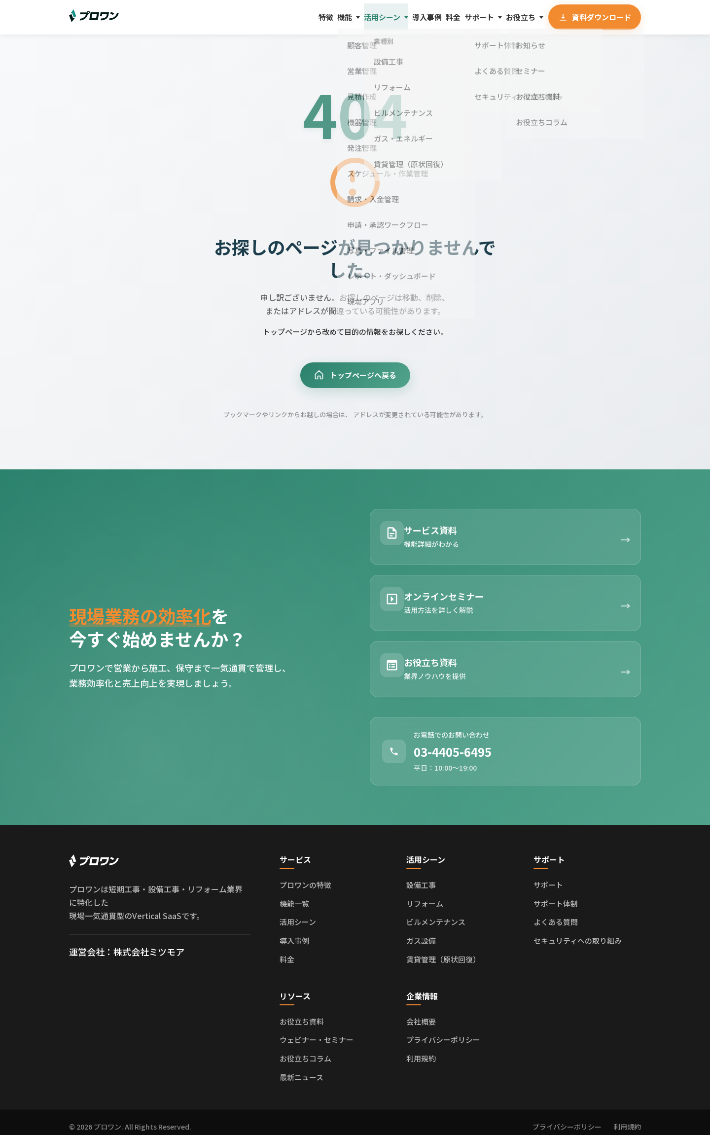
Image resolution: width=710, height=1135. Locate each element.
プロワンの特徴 (305, 876)
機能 (276, 17)
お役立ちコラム (305, 1049)
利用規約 (421, 1049)
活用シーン (325, 17)
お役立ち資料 (302, 1012)
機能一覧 (294, 894)
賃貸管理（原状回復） (443, 950)
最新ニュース (301, 1068)
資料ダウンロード (592, 17)
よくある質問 (555, 913)
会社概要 (421, 1012)
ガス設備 (421, 931)
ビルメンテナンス (435, 913)
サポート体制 (555, 894)
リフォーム (424, 894)
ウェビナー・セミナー (317, 1031)
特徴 (247, 17)
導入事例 (382, 17)
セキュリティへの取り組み (577, 931)
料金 (420, 17)
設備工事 (421, 876)
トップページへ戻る (355, 376)
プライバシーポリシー (443, 1031)
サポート (457, 17)
